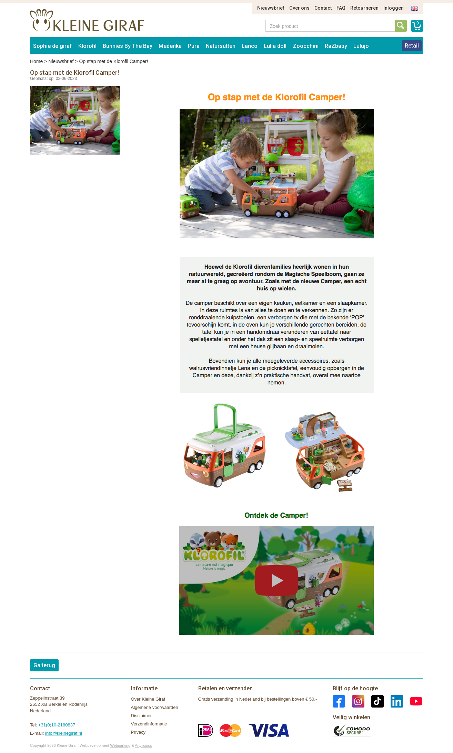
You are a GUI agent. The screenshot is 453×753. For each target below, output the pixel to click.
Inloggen (393, 8)
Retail (412, 45)
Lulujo (361, 46)
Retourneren (364, 8)
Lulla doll (275, 46)
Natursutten (220, 46)
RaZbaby (336, 46)
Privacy (138, 732)
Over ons (299, 8)
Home (36, 61)
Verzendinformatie (149, 723)
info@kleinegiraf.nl (63, 733)
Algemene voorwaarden (154, 707)
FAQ (340, 8)
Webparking (120, 745)
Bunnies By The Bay (127, 46)
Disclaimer (141, 715)
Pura (194, 46)
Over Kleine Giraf (148, 699)
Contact (323, 8)
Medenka (170, 46)
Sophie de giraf (52, 46)
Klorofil (87, 46)
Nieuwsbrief (270, 8)
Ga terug (44, 665)
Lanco (250, 46)
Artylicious (143, 745)
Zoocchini (306, 46)
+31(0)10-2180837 (56, 725)
